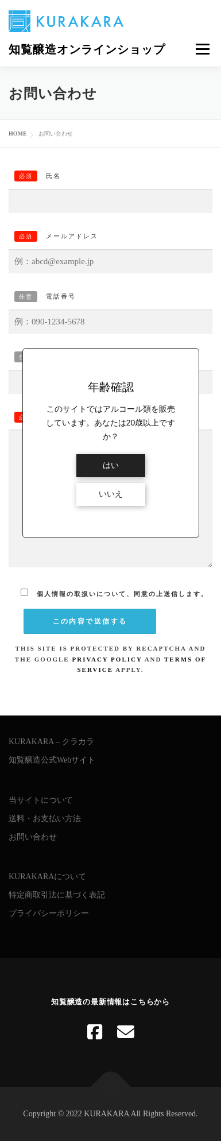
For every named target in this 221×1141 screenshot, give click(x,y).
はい (111, 465)
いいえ (111, 494)
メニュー (202, 49)
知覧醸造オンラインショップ (87, 49)
